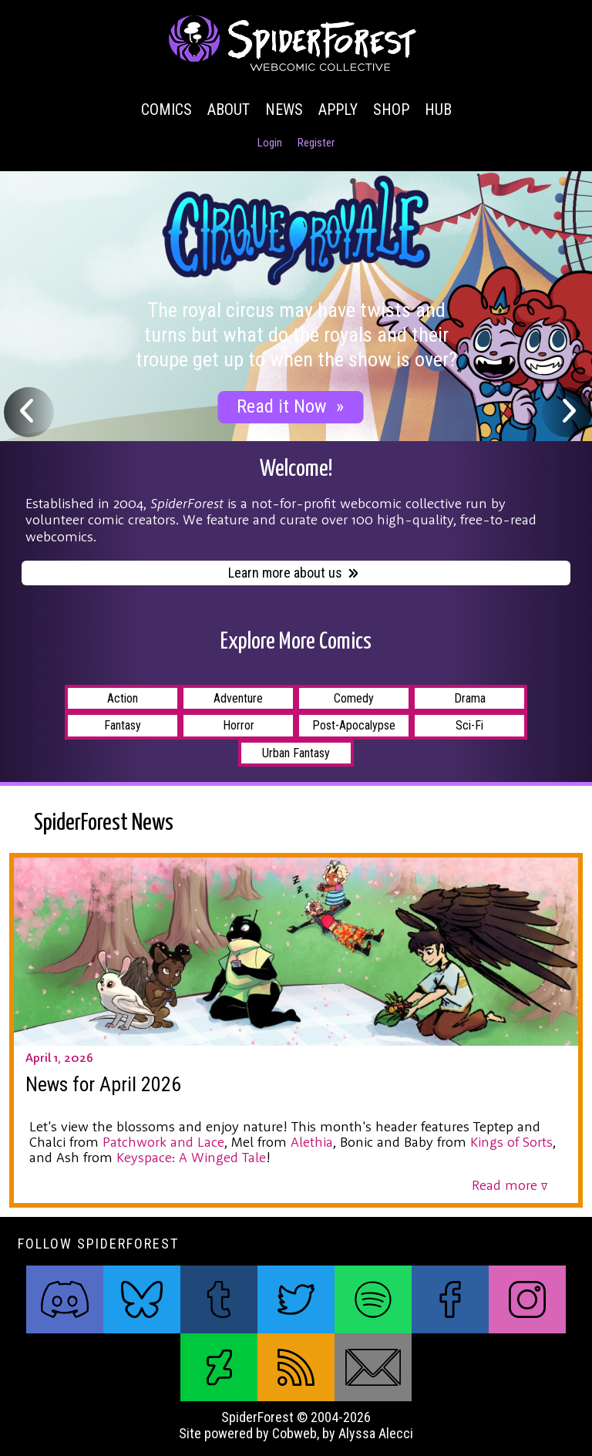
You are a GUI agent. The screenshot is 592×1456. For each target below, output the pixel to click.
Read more (509, 1185)
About (228, 109)
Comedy (354, 698)
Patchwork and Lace (163, 1142)
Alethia (312, 1142)
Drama (470, 698)
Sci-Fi (469, 725)
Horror (238, 725)
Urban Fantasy (296, 753)
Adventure (238, 698)
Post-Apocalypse (353, 725)
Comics (166, 109)
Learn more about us (294, 574)
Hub (438, 109)
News (284, 109)
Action (122, 698)
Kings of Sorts (511, 1142)
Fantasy (122, 725)
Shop (391, 109)
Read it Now (290, 406)
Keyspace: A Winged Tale (191, 1157)
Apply (338, 109)
